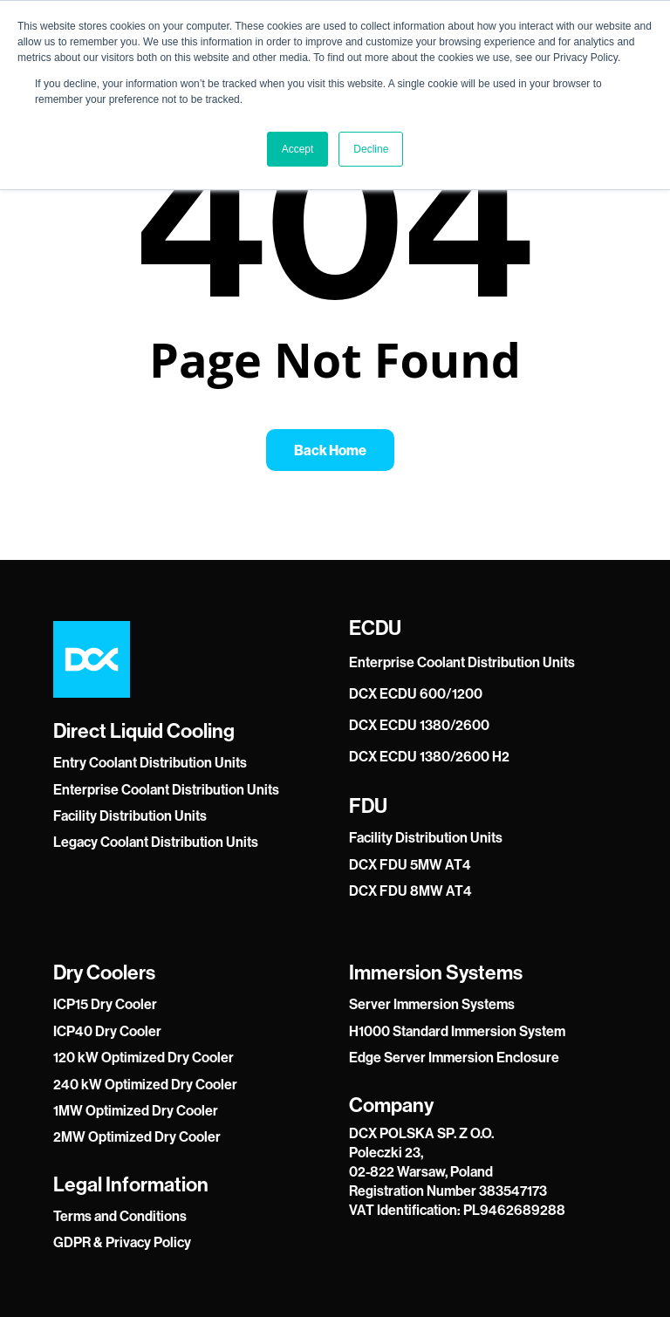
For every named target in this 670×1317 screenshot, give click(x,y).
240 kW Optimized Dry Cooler (145, 1084)
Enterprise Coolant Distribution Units (166, 789)
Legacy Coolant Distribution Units (155, 842)
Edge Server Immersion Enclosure (454, 1057)
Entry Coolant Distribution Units (150, 762)
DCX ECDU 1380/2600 (419, 725)
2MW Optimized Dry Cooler (137, 1137)
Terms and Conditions (120, 1216)
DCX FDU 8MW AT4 (410, 891)
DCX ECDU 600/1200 (415, 694)
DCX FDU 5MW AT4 (410, 864)
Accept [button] (298, 149)
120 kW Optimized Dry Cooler (143, 1057)
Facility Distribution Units (130, 816)
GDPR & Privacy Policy (122, 1242)
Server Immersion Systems (432, 1004)
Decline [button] (370, 149)
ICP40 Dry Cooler (107, 1031)
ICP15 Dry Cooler (105, 1004)
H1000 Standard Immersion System (457, 1031)
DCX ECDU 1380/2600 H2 (429, 756)
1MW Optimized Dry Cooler (135, 1110)
